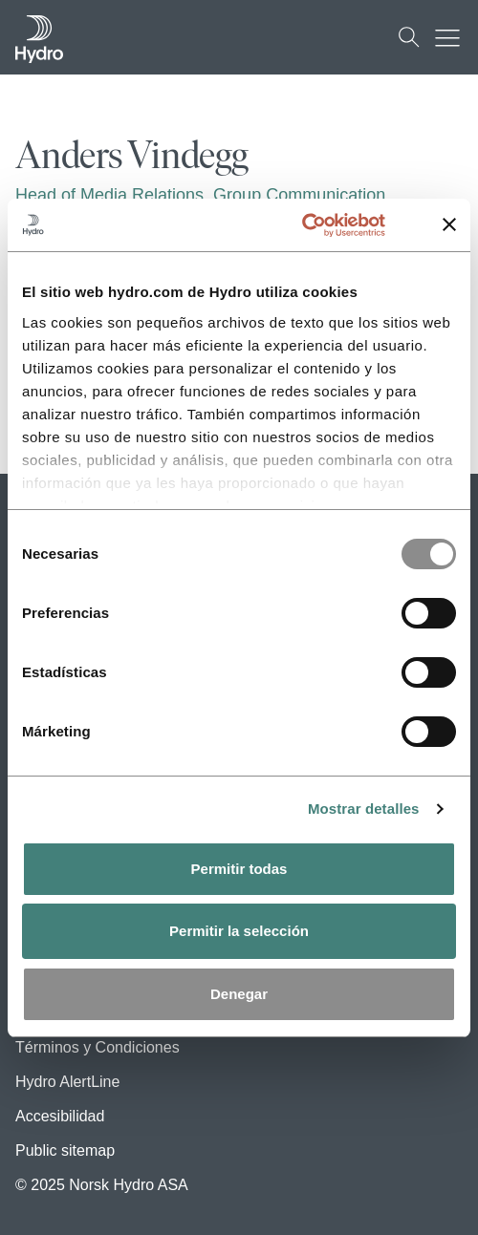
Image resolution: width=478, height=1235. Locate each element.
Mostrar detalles (364, 808)
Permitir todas (239, 869)
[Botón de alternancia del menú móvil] (452, 37)
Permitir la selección (239, 931)
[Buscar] (409, 37)
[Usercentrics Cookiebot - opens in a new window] (323, 225)
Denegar (239, 994)
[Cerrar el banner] (449, 224)
